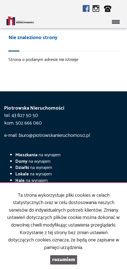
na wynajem (38, 155)
